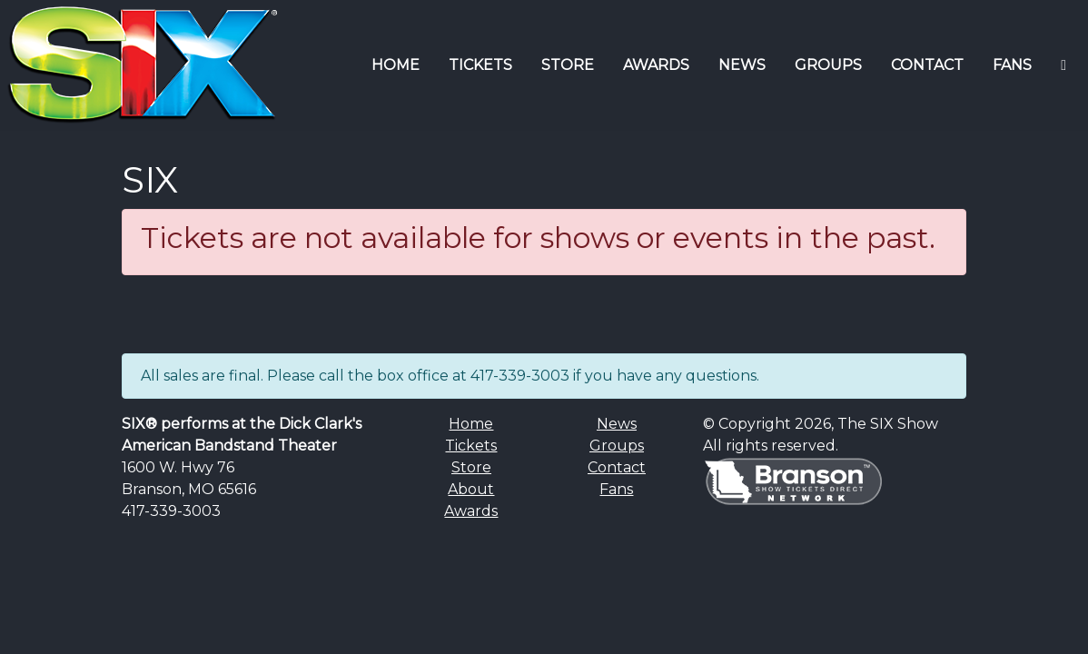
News (617, 423)
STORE (567, 65)
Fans (616, 489)
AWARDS (656, 65)
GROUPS (828, 65)
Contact (617, 467)
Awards (471, 511)
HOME (395, 65)
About (471, 489)
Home (471, 423)
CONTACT (927, 65)
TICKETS (480, 65)
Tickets (471, 445)
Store (471, 467)
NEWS (742, 65)
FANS (1012, 65)
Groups (616, 445)
